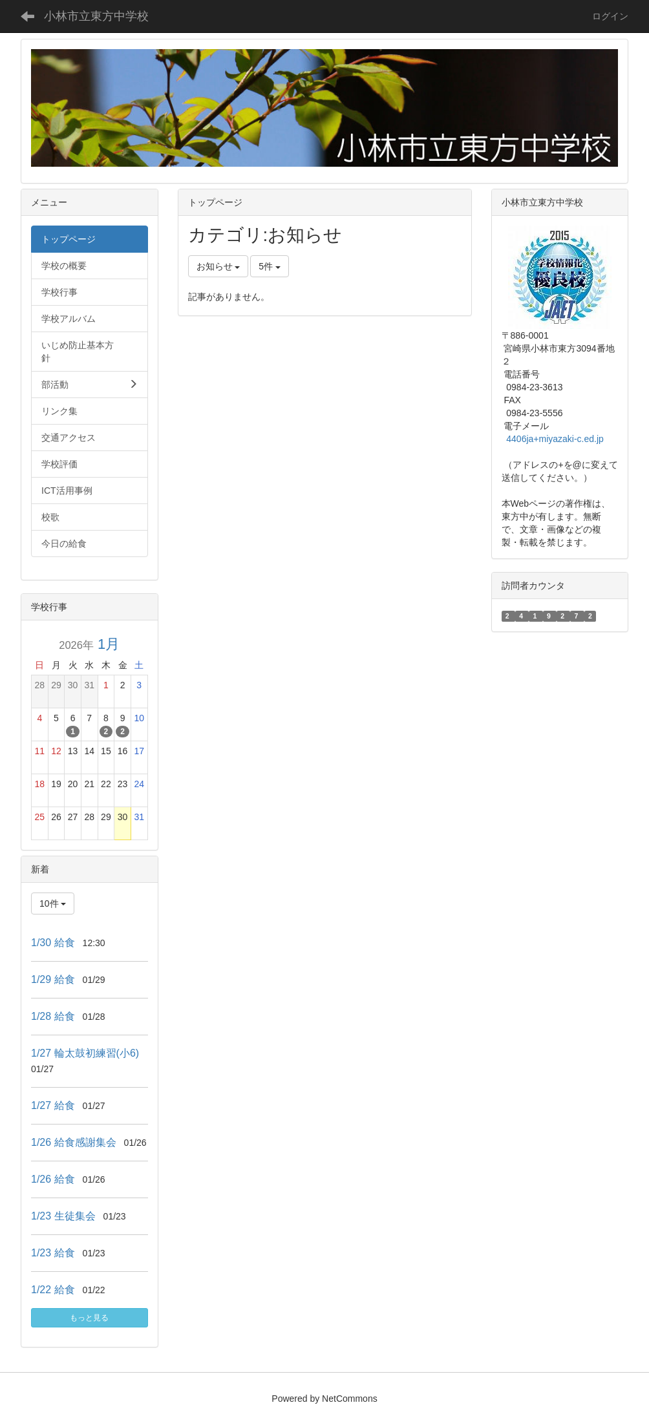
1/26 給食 (53, 1179)
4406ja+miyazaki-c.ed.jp (555, 439)
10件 (52, 903)
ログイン (610, 16)
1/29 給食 (53, 979)
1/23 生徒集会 (63, 1215)
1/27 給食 (53, 1105)
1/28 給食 (53, 1016)
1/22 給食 (53, 1289)
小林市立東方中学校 (96, 16)
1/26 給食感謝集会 (73, 1142)
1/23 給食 (53, 1252)
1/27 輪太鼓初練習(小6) (85, 1053)
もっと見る (89, 1317)
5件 (270, 266)
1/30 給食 (53, 942)
